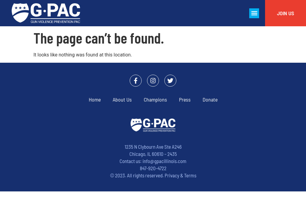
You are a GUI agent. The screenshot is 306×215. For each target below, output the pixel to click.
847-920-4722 (153, 168)
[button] (254, 13)
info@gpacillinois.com (164, 161)
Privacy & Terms (180, 175)
